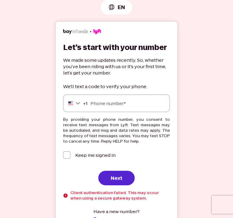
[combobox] (116, 7)
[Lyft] (82, 32)
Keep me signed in (95, 155)
